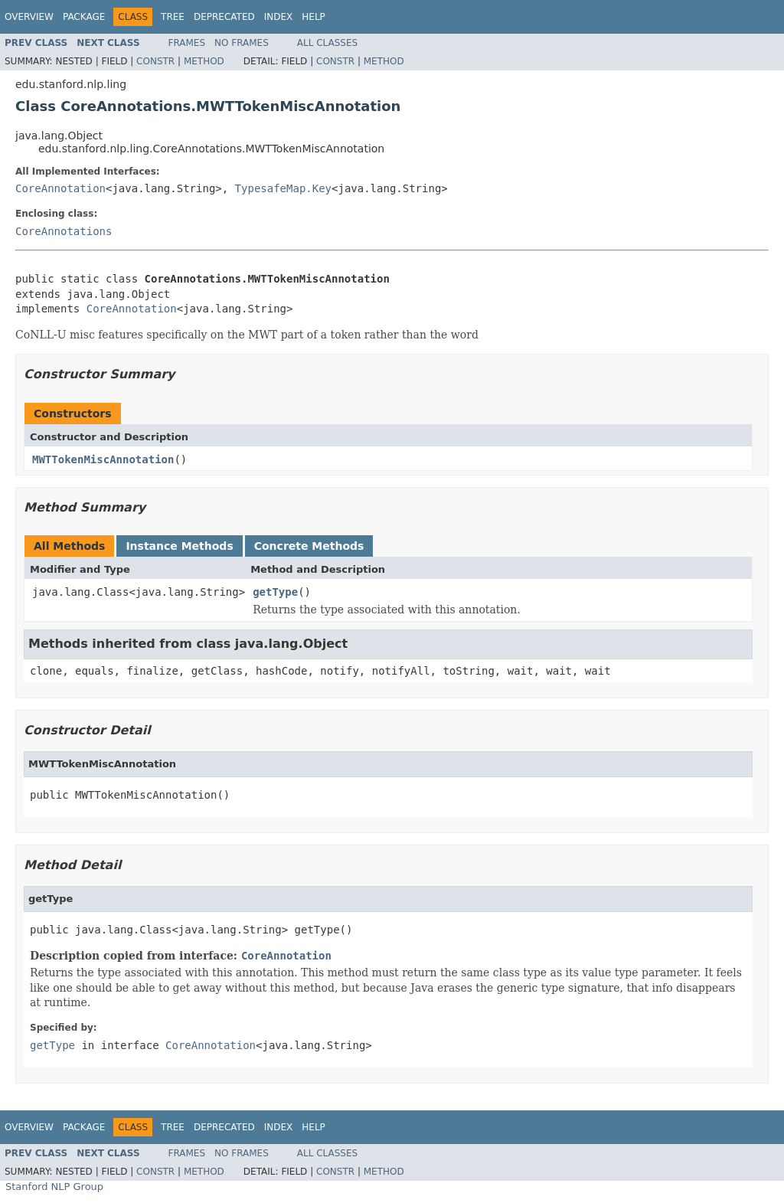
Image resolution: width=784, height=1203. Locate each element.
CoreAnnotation (60, 188)
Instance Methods (179, 546)
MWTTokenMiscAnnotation (103, 459)
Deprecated (224, 16)
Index (278, 16)
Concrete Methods (309, 546)
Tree (173, 16)
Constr (155, 61)
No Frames (241, 43)
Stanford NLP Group (54, 1186)
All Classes (327, 43)
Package (84, 16)
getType (275, 592)
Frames (187, 43)
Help (313, 16)
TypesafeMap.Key (283, 188)
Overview (29, 16)
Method (204, 61)
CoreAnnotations (63, 231)
